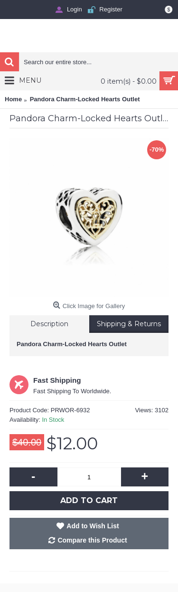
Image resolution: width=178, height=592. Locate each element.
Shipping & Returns (129, 324)
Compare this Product (92, 540)
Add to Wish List (92, 526)
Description (49, 324)
